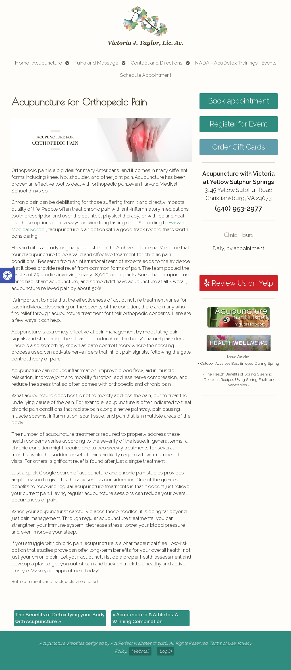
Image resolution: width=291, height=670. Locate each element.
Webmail (140, 651)
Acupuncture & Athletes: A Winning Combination (145, 618)
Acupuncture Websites (62, 643)
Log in (165, 651)
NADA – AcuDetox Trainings (226, 63)
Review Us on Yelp (238, 283)
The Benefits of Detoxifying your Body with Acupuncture (60, 618)
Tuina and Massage (96, 63)
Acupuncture (47, 63)
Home (22, 63)
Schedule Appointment (145, 75)
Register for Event (238, 124)
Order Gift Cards (238, 147)
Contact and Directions (156, 63)
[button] (7, 275)
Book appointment (238, 101)
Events (269, 63)
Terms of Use (222, 643)
